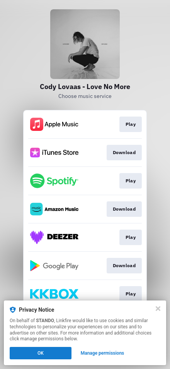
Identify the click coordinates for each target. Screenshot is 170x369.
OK (40, 353)
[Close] (158, 308)
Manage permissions (102, 353)
